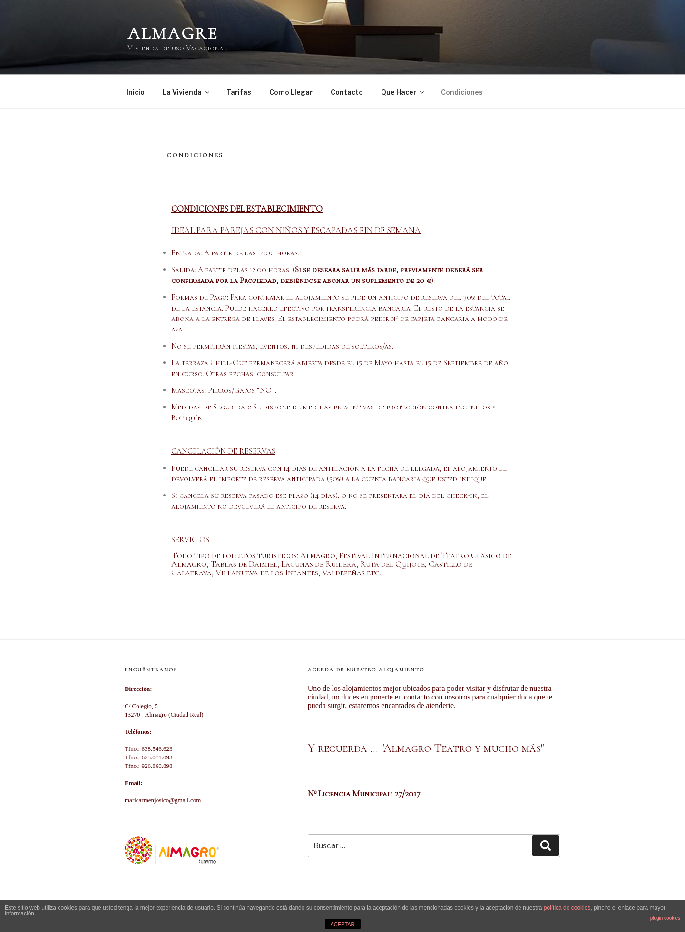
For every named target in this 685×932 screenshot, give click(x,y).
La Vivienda (187, 92)
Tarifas (238, 92)
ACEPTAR (342, 924)
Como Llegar (291, 92)
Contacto (347, 92)
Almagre (172, 33)
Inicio (136, 92)
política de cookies (567, 907)
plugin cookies (665, 918)
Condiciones (462, 92)
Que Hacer (403, 92)
